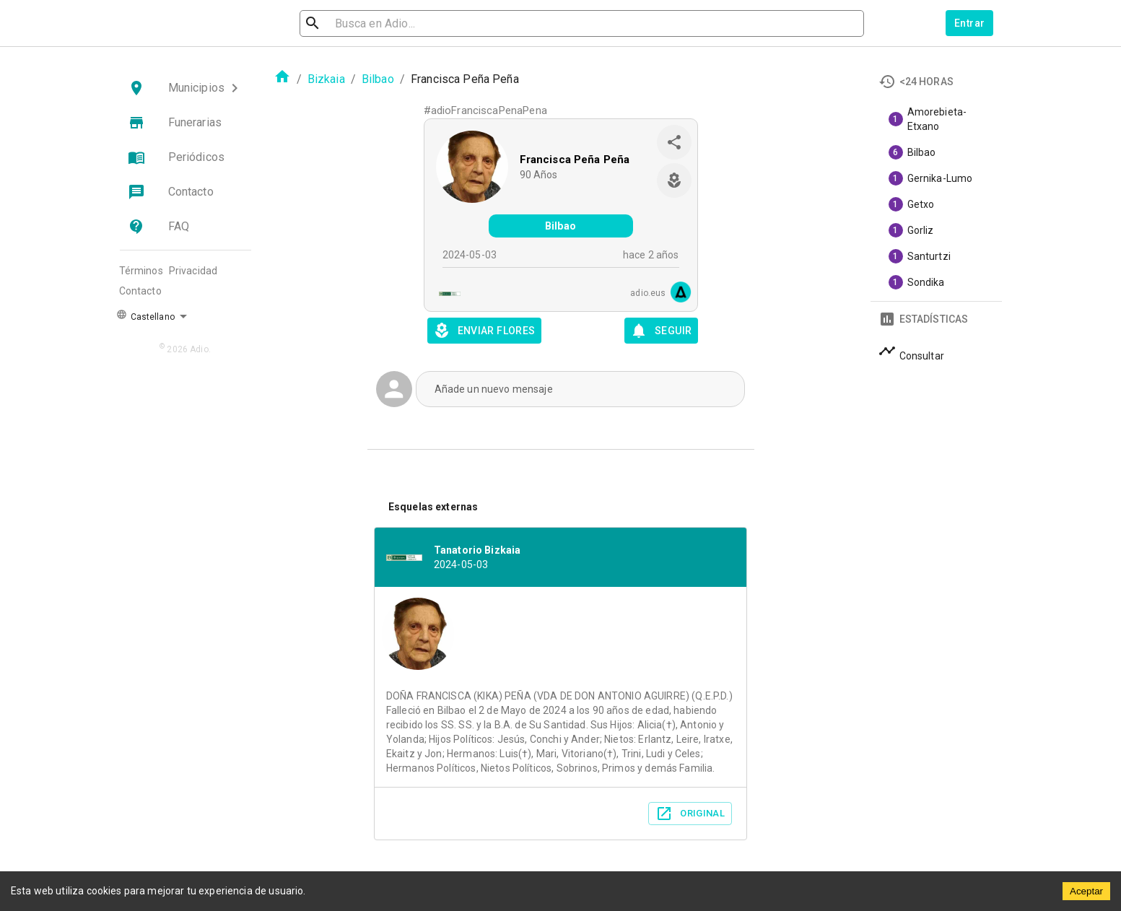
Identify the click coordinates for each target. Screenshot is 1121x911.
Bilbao (378, 79)
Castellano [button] (145, 315)
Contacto (140, 291)
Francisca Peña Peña (575, 159)
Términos (141, 270)
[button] (185, 88)
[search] (377, 23)
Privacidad (193, 270)
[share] (674, 142)
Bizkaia (326, 79)
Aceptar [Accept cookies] (1086, 891)
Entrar (969, 23)
